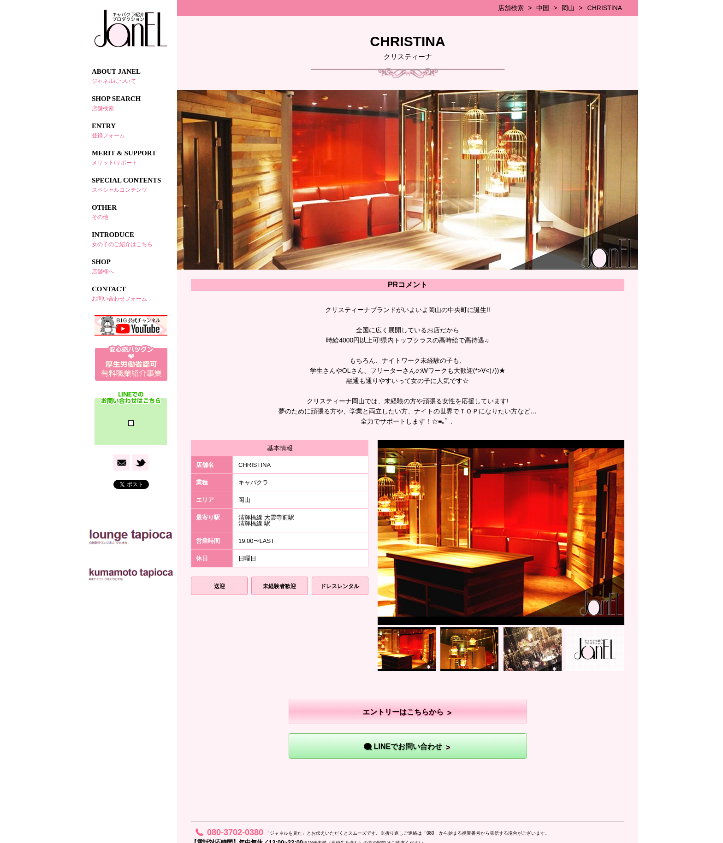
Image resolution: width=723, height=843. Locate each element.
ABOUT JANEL (131, 76)
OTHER (131, 212)
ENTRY (131, 130)
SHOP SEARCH (131, 103)
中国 (542, 8)
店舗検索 (511, 8)
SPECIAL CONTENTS (131, 185)
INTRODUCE (131, 239)
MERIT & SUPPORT (131, 157)
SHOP (131, 266)
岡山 (568, 8)
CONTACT (131, 293)
